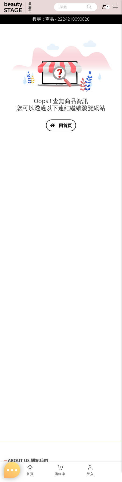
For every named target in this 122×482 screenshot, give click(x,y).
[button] (60, 468)
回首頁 (61, 125)
